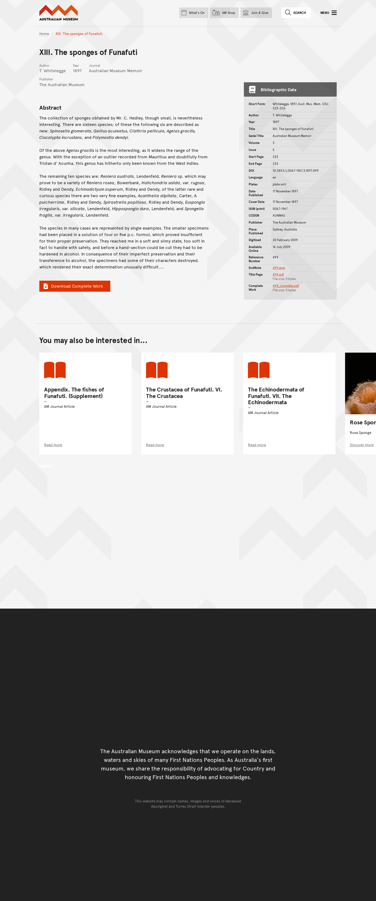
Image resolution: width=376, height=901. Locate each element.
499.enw (279, 268)
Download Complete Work (72, 286)
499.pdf (278, 274)
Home (44, 33)
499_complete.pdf (286, 286)
